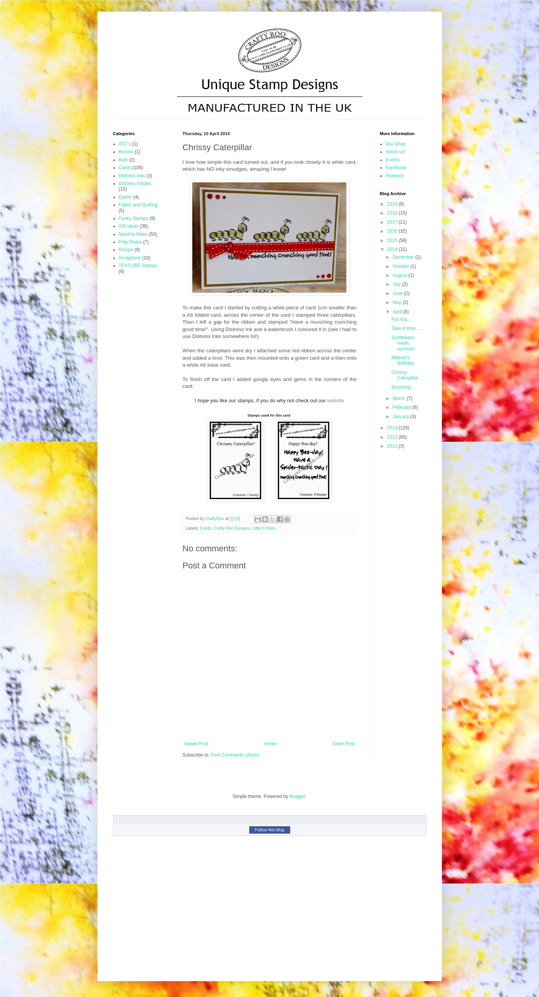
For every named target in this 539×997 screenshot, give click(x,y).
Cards (205, 528)
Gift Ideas (129, 226)
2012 (393, 437)
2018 (393, 213)
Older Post (344, 743)
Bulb (123, 160)
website (335, 400)
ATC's (125, 144)
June (398, 293)
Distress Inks (132, 175)
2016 (393, 231)
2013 (393, 428)
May (397, 302)
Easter (125, 197)
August (400, 275)
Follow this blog (269, 829)
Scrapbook (130, 258)
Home (270, 743)
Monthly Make (133, 234)
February (402, 407)
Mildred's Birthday (402, 360)
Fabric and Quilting (138, 205)
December (403, 257)
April (397, 311)
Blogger (297, 796)
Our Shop (396, 144)
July (397, 284)
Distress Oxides (135, 183)
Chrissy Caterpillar (404, 375)
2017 (393, 222)
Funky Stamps (134, 218)
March (399, 398)
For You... (401, 319)
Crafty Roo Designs (232, 528)
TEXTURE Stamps (138, 265)
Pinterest (395, 175)
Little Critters (264, 528)
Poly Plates (130, 242)
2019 (393, 204)
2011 (393, 446)
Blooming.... (403, 387)
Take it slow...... (407, 328)
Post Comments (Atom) (235, 755)
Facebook (396, 167)
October (401, 266)
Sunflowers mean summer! (403, 343)
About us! (396, 151)
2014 (393, 249)
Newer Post (197, 743)
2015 (393, 240)
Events (393, 160)
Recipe (126, 249)
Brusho (126, 151)
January (401, 416)
